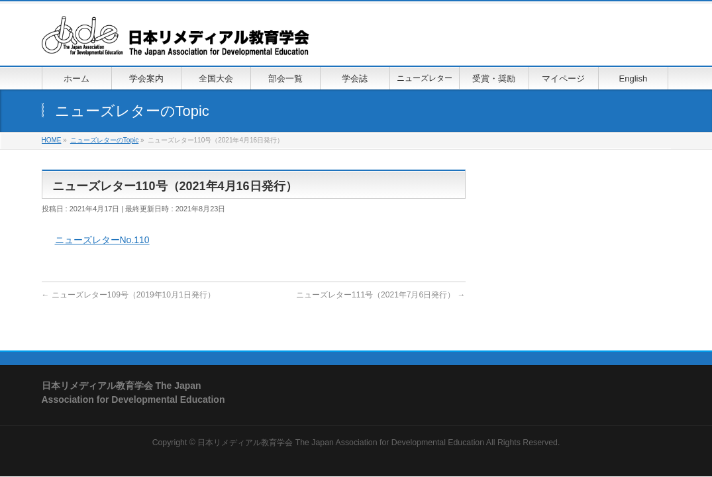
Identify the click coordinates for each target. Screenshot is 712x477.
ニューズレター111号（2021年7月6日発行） (380, 294)
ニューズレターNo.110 (102, 240)
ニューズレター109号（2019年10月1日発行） (128, 294)
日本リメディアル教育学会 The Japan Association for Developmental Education (340, 442)
